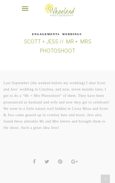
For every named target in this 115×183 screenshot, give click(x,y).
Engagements (46, 28)
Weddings (72, 28)
